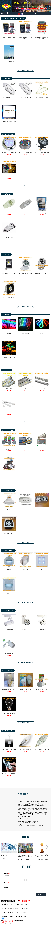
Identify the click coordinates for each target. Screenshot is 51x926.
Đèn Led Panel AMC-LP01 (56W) (9, 121)
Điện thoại (29, 877)
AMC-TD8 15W (9, 388)
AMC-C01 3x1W (9, 473)
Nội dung (6, 887)
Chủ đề (6, 882)
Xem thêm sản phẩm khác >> (25, 70)
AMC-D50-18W (25, 509)
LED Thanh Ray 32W (42, 629)
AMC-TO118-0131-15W (9, 533)
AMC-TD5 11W (42, 388)
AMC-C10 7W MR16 (25, 449)
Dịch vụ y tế (4, 855)
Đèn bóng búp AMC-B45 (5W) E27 (9, 689)
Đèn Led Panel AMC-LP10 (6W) (25, 97)
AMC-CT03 (9, 593)
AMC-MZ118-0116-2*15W (41, 509)
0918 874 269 (9, 921)
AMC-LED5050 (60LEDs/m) (9, 357)
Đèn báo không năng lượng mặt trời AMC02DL (25, 37)
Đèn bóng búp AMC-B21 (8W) (42, 689)
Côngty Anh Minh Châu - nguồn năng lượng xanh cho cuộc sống (25, 855)
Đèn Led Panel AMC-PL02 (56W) (41, 97)
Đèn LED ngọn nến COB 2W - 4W (9, 749)
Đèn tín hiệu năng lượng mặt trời (9, 37)
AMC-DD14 (25, 213)
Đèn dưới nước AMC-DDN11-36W (42, 152)
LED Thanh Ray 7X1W (9, 653)
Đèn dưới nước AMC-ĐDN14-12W (25, 152)
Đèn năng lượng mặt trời (9, 61)
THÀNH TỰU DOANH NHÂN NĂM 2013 (41, 855)
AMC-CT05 (25, 569)
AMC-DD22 (9, 213)
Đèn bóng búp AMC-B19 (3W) (9, 713)
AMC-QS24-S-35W (25, 629)
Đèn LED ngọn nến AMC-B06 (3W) (9, 773)
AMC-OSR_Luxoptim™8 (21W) (9, 509)
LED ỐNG (9, 333)
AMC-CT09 (9, 569)
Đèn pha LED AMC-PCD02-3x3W (41, 273)
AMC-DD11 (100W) (42, 213)
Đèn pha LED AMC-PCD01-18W (25, 273)
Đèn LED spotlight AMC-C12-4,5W (9, 449)
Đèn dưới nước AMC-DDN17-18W (9, 152)
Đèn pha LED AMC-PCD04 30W (9, 297)
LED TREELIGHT (25, 333)
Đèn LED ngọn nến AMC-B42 (25, 749)
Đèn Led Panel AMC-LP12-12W (9, 97)
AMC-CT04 (42, 569)
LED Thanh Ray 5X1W (9, 629)
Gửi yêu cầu (41, 894)
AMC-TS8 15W (25, 388)
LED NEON (42, 333)
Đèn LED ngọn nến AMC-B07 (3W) (42, 749)
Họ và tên (6, 873)
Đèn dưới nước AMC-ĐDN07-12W (9, 177)
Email (6, 877)
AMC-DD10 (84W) (9, 237)
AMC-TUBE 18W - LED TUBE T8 (9, 413)
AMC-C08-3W (42, 449)
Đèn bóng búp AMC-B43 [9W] (25, 689)
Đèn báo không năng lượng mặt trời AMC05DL (41, 37)
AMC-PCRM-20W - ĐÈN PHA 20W (9, 273)
